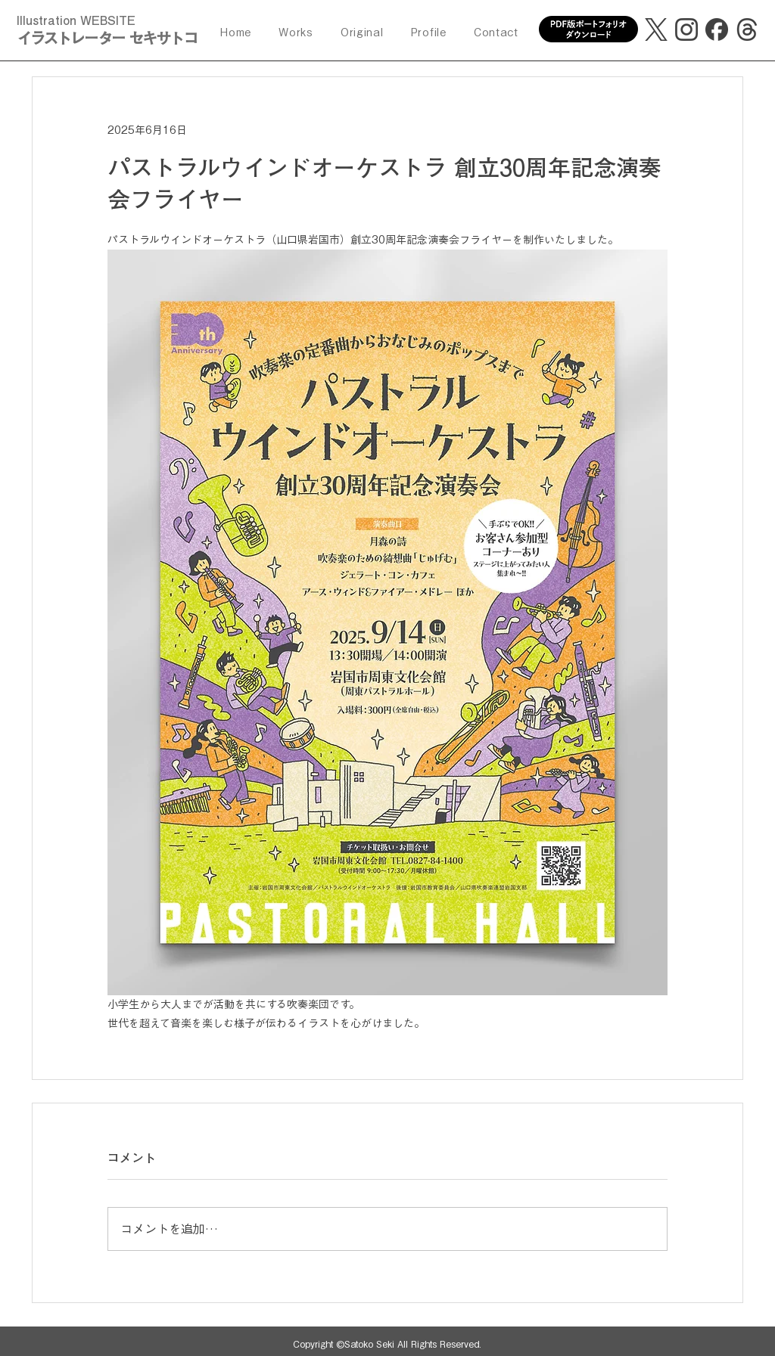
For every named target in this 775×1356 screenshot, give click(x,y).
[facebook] (716, 29)
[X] (656, 29)
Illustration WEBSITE (76, 20)
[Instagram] (686, 29)
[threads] (747, 29)
